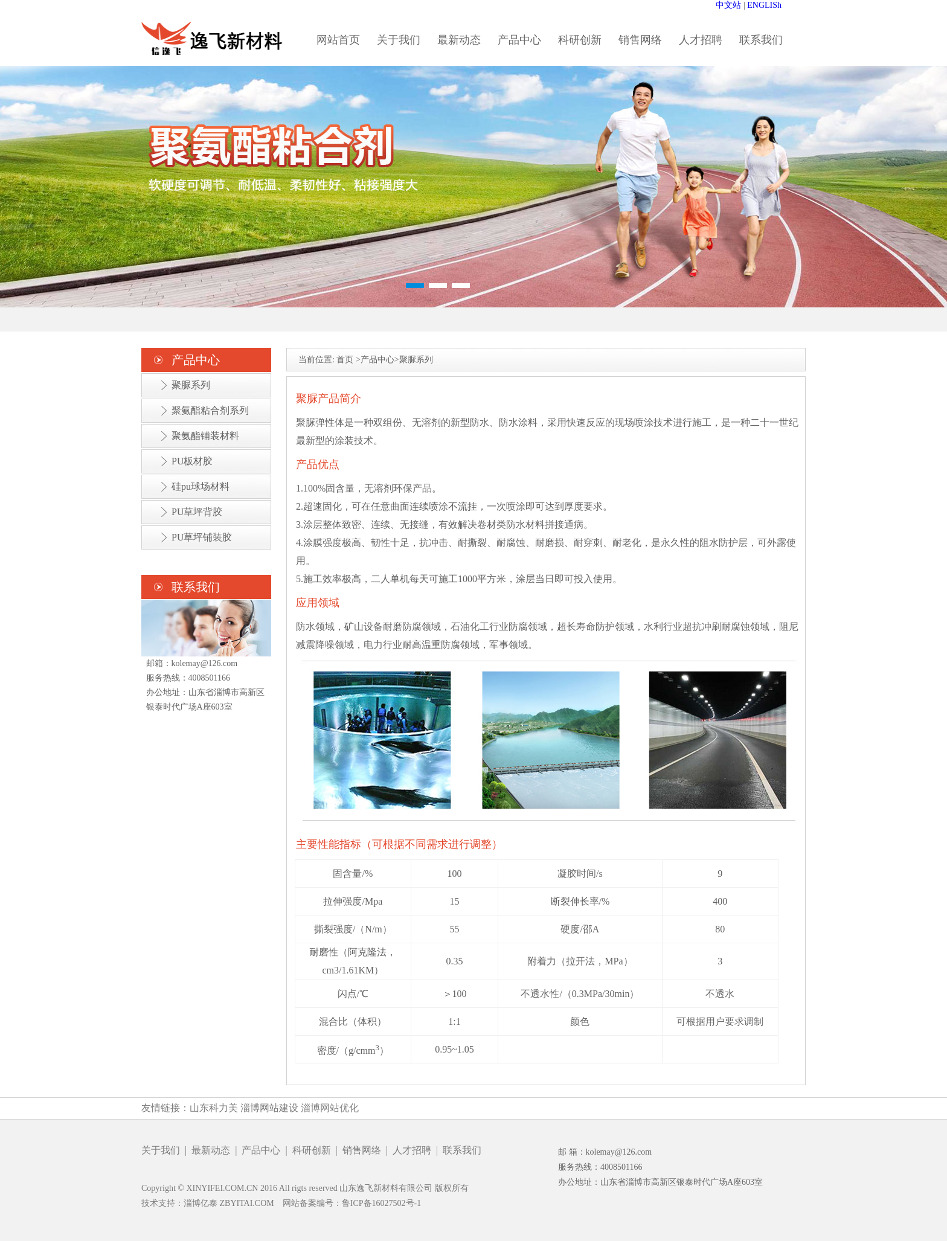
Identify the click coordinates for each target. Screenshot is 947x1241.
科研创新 (580, 40)
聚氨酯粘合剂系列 (210, 410)
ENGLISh (764, 5)
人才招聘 (700, 40)
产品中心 (519, 40)
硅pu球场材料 (201, 486)
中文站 (728, 5)
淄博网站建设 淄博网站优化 (299, 1108)
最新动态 (459, 40)
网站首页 (338, 40)
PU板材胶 (192, 461)
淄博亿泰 (200, 1203)
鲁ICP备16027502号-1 (381, 1203)
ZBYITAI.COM (247, 1203)
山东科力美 (214, 1108)
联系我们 (761, 40)
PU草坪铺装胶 (202, 537)
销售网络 (640, 40)
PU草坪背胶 (197, 512)
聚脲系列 (191, 385)
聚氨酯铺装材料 (205, 436)
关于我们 (398, 40)
